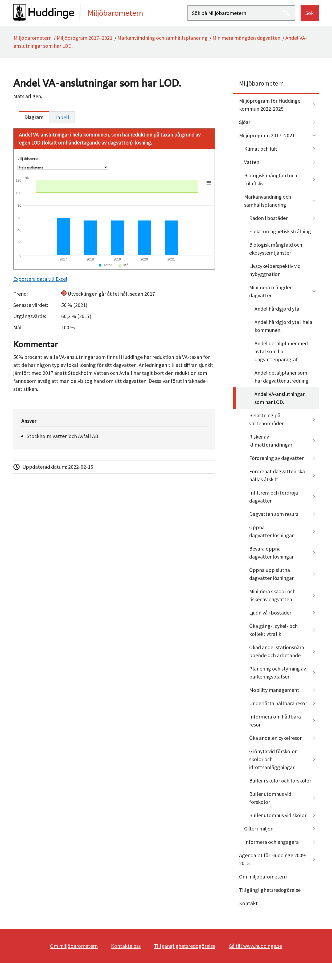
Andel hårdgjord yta (277, 308)
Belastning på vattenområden (267, 419)
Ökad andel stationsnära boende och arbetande (276, 651)
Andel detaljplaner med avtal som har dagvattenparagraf (281, 351)
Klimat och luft (260, 148)
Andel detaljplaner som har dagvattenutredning (282, 376)
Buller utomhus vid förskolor (270, 798)
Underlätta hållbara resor (278, 703)
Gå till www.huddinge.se (255, 945)
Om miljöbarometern (263, 876)
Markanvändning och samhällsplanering (162, 37)
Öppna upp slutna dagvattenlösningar (271, 574)
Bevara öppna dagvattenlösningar (271, 552)
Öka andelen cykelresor (275, 738)
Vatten (251, 162)
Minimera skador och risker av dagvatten (272, 595)
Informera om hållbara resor (275, 720)
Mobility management (274, 690)
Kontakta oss (126, 945)
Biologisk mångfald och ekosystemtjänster (275, 248)
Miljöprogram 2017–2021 (84, 37)
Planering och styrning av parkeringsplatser (277, 672)
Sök (309, 13)
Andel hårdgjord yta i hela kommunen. (283, 326)
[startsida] (100, 12)
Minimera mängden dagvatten (246, 37)
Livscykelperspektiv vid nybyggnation (275, 270)
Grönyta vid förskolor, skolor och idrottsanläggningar (273, 759)
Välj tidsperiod (29, 158)
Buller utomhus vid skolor (277, 815)
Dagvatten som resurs (273, 514)
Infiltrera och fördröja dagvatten (273, 496)
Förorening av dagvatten (277, 458)
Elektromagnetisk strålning (280, 231)
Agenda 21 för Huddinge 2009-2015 (273, 859)
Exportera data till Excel (40, 278)
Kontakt (248, 903)
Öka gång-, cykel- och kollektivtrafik (273, 630)
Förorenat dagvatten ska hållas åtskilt (277, 475)
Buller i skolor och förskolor (280, 780)
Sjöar (244, 122)
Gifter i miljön (258, 828)
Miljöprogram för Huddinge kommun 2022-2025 (269, 104)
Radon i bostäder (268, 218)
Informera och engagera (271, 841)
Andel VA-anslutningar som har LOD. (280, 398)
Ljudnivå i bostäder (270, 612)
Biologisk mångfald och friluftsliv (270, 179)
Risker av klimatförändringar (270, 440)
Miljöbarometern (33, 37)
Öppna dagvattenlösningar (271, 531)
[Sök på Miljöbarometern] (241, 13)
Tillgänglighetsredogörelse (270, 889)
